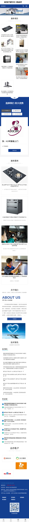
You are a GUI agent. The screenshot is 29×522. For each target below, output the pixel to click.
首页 (3, 520)
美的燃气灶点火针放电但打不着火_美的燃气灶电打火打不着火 (15, 429)
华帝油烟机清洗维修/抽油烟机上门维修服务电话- (14, 277)
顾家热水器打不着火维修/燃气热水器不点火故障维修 (14, 244)
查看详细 (14, 150)
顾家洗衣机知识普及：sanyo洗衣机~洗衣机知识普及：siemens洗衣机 (15, 420)
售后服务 (4, 499)
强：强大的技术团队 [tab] (17, 113)
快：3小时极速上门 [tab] (6, 110)
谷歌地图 (7, 483)
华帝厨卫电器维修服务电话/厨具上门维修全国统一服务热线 (21, 37)
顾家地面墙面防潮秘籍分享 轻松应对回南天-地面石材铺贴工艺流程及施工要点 (15, 404)
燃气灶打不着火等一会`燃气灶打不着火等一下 (13, 371)
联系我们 (3, 6)
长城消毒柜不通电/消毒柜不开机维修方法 (14, 217)
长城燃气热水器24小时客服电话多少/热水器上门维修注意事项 (22, 51)
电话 (10, 520)
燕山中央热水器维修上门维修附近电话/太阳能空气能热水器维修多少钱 (7, 50)
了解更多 (14, 318)
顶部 (25, 520)
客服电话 (13, 499)
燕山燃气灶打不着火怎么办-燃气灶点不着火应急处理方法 (14, 185)
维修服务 (4, 497)
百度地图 (3, 483)
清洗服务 (13, 497)
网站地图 (12, 483)
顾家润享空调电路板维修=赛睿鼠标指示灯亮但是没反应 (15, 438)
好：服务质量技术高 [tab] (6, 113)
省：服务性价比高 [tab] (16, 110)
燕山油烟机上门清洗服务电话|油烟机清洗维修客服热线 (7, 93)
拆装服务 (22, 497)
